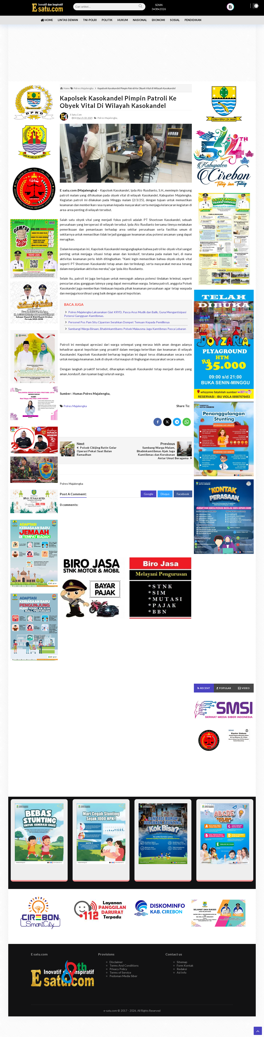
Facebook (183, 494)
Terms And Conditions (124, 965)
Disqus (165, 494)
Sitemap (182, 962)
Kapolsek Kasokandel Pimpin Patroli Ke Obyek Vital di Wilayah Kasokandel (118, 101)
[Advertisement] (132, 49)
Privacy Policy (118, 969)
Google (148, 494)
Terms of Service (120, 972)
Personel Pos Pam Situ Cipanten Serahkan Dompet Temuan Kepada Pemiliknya (119, 322)
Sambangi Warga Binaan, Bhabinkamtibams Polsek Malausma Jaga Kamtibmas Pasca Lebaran (127, 328)
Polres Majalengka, (108, 118)
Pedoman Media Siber (123, 976)
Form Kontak (185, 965)
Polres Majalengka (75, 406)
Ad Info (181, 972)
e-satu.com (110, 1010)
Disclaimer (116, 962)
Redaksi (182, 969)
